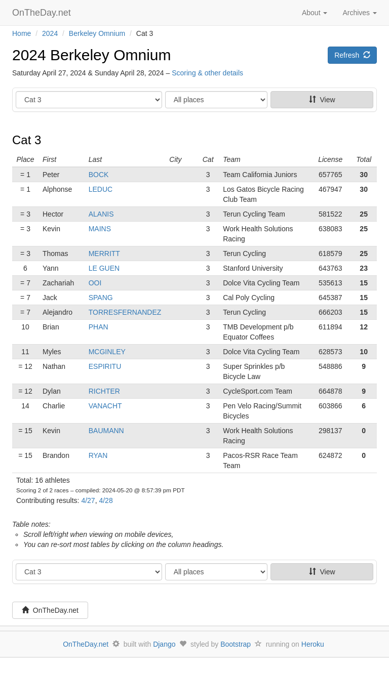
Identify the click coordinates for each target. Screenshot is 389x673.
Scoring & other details (207, 73)
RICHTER (104, 391)
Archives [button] (359, 13)
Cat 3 (26, 140)
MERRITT (104, 253)
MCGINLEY (107, 352)
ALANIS (101, 214)
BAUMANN (106, 431)
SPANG (101, 297)
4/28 (105, 500)
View (322, 100)
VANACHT (105, 406)
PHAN (98, 327)
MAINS (100, 229)
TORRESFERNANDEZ (125, 312)
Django (164, 644)
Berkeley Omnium (97, 33)
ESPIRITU (105, 366)
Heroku (312, 644)
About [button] (314, 13)
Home (21, 33)
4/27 (88, 500)
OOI (95, 283)
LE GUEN (104, 268)
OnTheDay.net (42, 13)
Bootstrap (235, 644)
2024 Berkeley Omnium (91, 55)
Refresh (352, 55)
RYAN (98, 455)
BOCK (99, 175)
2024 (50, 33)
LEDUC (100, 189)
